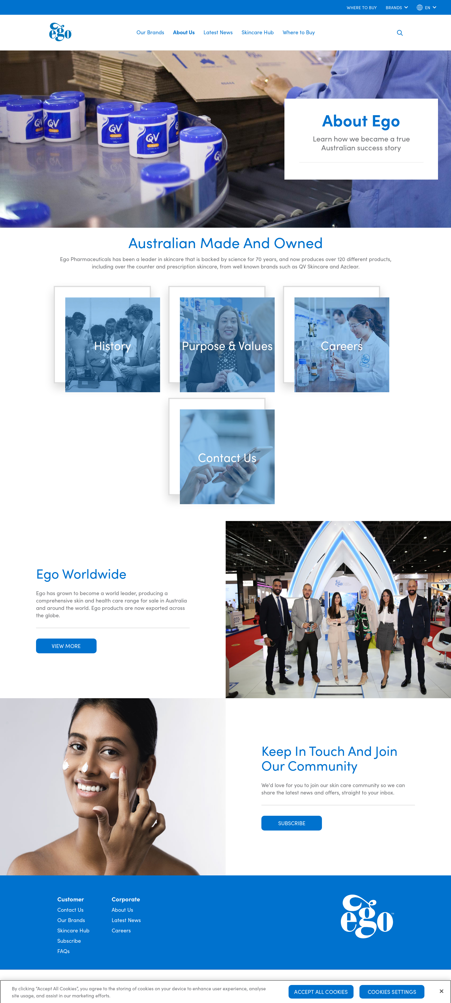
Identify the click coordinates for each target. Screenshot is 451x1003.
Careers (121, 930)
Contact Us (70, 909)
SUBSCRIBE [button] (291, 823)
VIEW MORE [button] (66, 645)
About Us (184, 32)
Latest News (218, 32)
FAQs (63, 951)
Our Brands (150, 32)
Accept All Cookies (321, 993)
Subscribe (69, 940)
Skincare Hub (258, 32)
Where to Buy (299, 32)
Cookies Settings (392, 993)
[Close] (441, 992)
